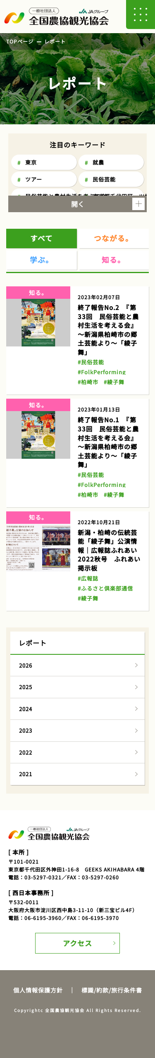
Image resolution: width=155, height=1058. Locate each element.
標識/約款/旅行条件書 (111, 990)
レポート (55, 41)
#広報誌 (88, 578)
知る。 (113, 259)
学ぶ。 (41, 259)
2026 (25, 665)
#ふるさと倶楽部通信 (105, 588)
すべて (41, 238)
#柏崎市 (88, 382)
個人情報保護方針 (38, 990)
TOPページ (19, 41)
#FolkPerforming (102, 372)
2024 (25, 709)
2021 (25, 774)
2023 (25, 730)
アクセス (77, 943)
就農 (98, 162)
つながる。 (113, 238)
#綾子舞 (114, 382)
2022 (25, 752)
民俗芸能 (104, 179)
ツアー (33, 179)
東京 (31, 162)
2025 (25, 687)
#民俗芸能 (91, 362)
